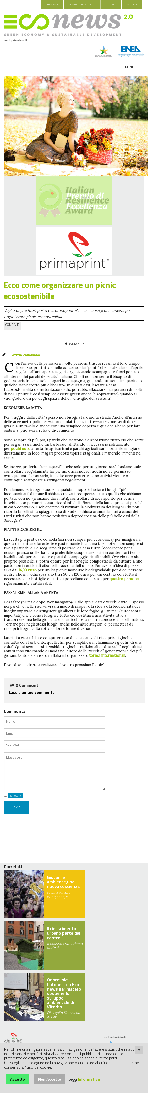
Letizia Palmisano (25, 355)
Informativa (89, 1079)
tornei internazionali (107, 655)
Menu (129, 66)
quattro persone (124, 578)
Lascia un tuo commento (32, 692)
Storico (132, 4)
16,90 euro (28, 570)
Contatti (111, 4)
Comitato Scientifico (81, 4)
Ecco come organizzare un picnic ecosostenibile (60, 290)
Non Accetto (49, 1079)
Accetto (17, 1079)
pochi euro (20, 448)
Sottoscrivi (16, 796)
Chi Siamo (52, 4)
